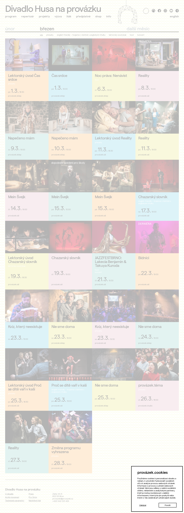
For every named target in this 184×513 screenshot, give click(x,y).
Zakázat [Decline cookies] (142, 505)
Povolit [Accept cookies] (167, 505)
